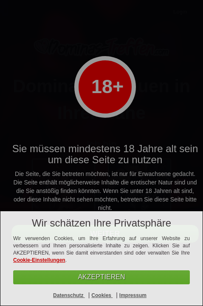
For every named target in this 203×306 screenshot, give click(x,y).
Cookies (102, 295)
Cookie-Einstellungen (39, 260)
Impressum (133, 295)
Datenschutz (69, 295)
